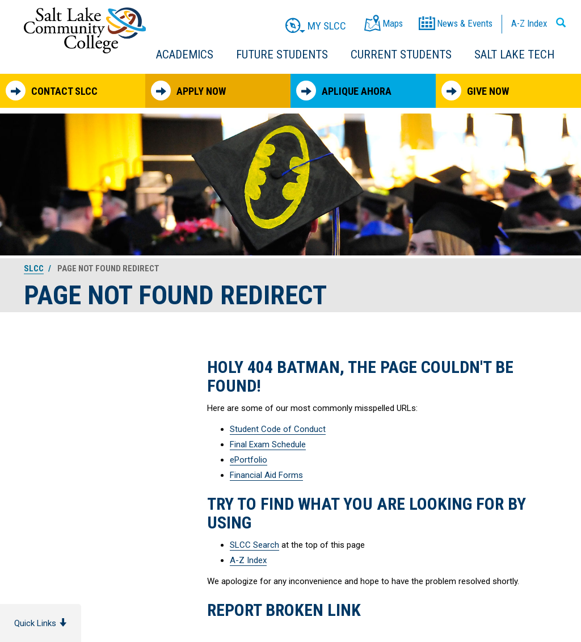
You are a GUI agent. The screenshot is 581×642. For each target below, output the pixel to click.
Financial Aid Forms (266, 475)
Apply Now (188, 90)
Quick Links (40, 623)
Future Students (282, 54)
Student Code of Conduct (278, 429)
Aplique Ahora (343, 90)
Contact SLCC (52, 90)
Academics (184, 54)
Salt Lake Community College (85, 30)
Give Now (475, 90)
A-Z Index (248, 560)
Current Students (401, 54)
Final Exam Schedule (268, 444)
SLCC (34, 268)
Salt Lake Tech (514, 54)
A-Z (529, 23)
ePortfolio (248, 460)
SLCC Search (254, 545)
